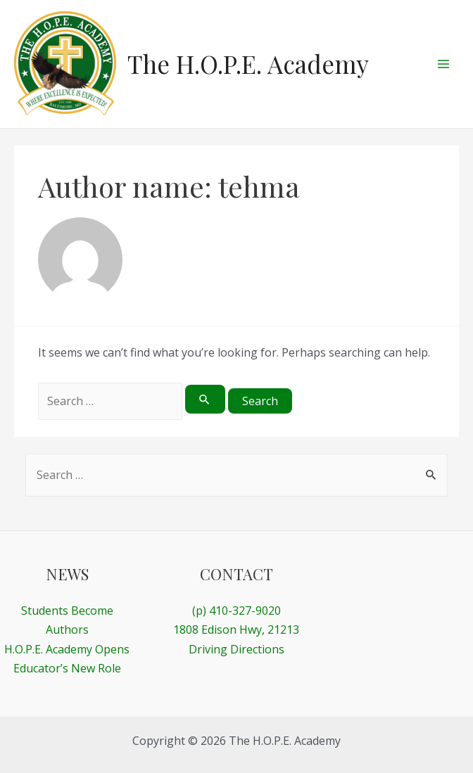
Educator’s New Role (67, 668)
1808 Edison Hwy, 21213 (236, 629)
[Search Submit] (205, 399)
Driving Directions (236, 649)
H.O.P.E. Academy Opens (67, 649)
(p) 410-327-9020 (236, 610)
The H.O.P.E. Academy (248, 63)
